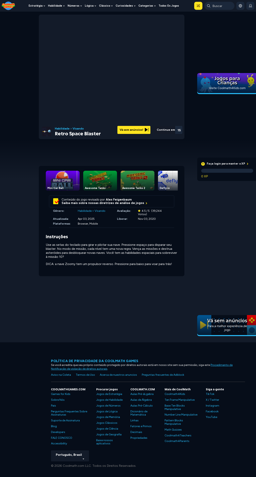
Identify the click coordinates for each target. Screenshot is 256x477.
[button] (198, 6)
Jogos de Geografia (109, 434)
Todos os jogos (169, 5)
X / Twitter (212, 400)
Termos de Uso (85, 375)
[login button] (250, 6)
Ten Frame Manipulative (180, 400)
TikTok (210, 394)
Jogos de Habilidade (109, 400)
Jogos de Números (108, 405)
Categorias (145, 5)
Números (73, 5)
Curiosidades (124, 5)
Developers (58, 432)
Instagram (212, 405)
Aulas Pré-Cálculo (141, 405)
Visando (78, 128)
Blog (54, 426)
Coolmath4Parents (177, 441)
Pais (53, 405)
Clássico (104, 5)
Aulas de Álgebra (141, 400)
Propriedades (138, 438)
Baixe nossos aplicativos (104, 442)
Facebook (212, 411)
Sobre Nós (58, 400)
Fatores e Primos (141, 426)
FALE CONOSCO (61, 438)
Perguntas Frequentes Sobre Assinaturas (69, 413)
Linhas (134, 420)
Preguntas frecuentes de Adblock (163, 375)
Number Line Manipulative (181, 414)
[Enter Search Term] (219, 6)
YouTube (211, 417)
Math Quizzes (173, 429)
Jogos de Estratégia (109, 394)
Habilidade (55, 5)
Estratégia (36, 5)
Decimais (136, 432)
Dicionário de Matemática (138, 413)
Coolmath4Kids (175, 394)
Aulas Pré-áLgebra (142, 394)
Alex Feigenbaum (119, 199)
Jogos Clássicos (106, 423)
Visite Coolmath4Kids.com (227, 88)
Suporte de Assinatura (65, 420)
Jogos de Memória (108, 417)
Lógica (89, 5)
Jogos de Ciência (107, 428)
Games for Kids (60, 394)
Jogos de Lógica (107, 411)
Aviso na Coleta (61, 375)
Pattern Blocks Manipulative (174, 422)
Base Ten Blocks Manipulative (175, 407)
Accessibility (59, 443)
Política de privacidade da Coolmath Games (94, 361)
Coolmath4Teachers (178, 435)
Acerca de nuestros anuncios (118, 375)
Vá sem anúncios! (134, 130)
